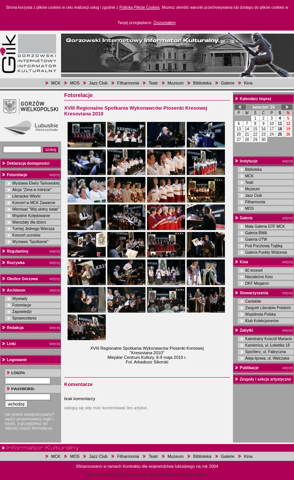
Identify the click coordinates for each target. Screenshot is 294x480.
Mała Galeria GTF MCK (265, 226)
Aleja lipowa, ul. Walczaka (267, 358)
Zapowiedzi (22, 312)
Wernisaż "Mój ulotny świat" (35, 209)
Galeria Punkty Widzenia (266, 252)
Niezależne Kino (259, 277)
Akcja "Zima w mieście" (32, 190)
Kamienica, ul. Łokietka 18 (267, 345)
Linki (11, 344)
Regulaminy (18, 251)
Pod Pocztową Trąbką (263, 246)
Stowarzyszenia (254, 293)
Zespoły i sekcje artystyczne (265, 379)
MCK (55, 83)
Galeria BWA (256, 233)
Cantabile (253, 301)
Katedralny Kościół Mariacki (268, 339)
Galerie (227, 83)
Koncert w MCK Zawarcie (33, 203)
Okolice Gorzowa (22, 279)
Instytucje (249, 161)
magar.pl (201, 475)
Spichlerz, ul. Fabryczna (265, 352)
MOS (74, 83)
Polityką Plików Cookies (140, 7)
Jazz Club (98, 83)
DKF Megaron (257, 283)
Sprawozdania (24, 318)
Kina (248, 83)
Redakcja (15, 328)
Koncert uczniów (26, 235)
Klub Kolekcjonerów (262, 321)
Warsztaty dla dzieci (29, 222)
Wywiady (19, 299)
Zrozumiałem (164, 23)
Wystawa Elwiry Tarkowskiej (36, 183)
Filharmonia (128, 83)
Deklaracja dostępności (28, 163)
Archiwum (16, 290)
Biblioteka (202, 83)
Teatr (153, 83)
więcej (54, 175)
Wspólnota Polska (260, 314)
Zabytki (246, 330)
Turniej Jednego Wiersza (33, 229)
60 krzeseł (254, 270)
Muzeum (176, 83)
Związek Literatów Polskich (268, 308)
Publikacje (249, 368)
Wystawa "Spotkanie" (30, 242)
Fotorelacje (17, 175)
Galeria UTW (256, 239)
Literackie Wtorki (26, 196)
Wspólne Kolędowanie (31, 216)
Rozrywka (16, 263)
